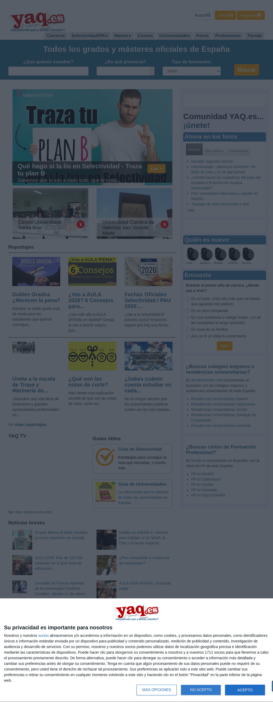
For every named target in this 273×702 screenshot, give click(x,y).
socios (43, 635)
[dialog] (136, 650)
